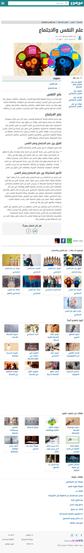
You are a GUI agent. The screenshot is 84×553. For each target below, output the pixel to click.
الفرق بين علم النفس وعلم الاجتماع (76, 84)
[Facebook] (81, 535)
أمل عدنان (58, 36)
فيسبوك (63, 240)
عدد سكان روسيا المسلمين (73, 518)
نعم (35, 231)
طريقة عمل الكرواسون (74, 482)
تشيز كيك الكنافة (76, 523)
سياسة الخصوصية (27, 539)
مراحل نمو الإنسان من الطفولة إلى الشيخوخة (65, 495)
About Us (30, 543)
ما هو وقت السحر (76, 504)
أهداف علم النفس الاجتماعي (75, 99)
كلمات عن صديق (77, 509)
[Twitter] (76, 535)
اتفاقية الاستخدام (8, 539)
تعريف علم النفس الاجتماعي (75, 92)
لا (28, 231)
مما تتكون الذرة (77, 500)
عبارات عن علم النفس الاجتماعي (75, 105)
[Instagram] (72, 535)
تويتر (57, 240)
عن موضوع (29, 535)
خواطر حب (79, 491)
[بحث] (66, 3)
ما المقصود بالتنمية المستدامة (71, 514)
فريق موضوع (9, 543)
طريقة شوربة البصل (75, 486)
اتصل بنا (11, 535)
